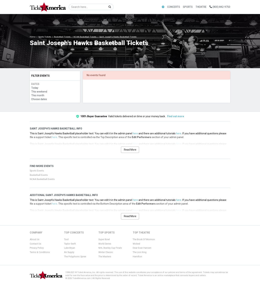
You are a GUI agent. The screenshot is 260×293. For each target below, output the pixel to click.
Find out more (175, 116)
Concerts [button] (173, 6)
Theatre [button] (201, 6)
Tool (66, 239)
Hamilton (137, 256)
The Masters (104, 256)
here (135, 133)
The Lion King (139, 252)
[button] (163, 7)
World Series (104, 244)
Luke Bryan (69, 248)
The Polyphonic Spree (75, 256)
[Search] (88, 7)
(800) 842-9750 (219, 6)
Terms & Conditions (40, 252)
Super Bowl (104, 239)
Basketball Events (39, 175)
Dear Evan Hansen (142, 248)
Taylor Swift (70, 244)
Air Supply (69, 252)
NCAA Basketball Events (42, 179)
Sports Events (37, 170)
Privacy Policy (37, 248)
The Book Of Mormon (144, 239)
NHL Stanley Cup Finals (110, 248)
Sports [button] (188, 6)
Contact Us (35, 244)
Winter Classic (105, 252)
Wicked (136, 244)
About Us (34, 239)
